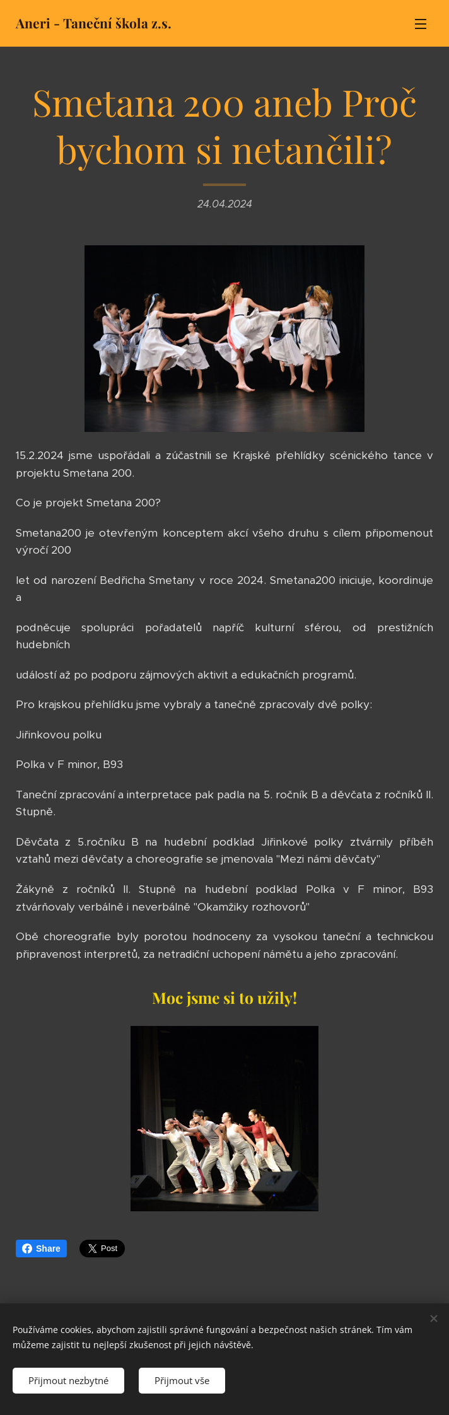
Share (41, 1248)
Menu (420, 24)
